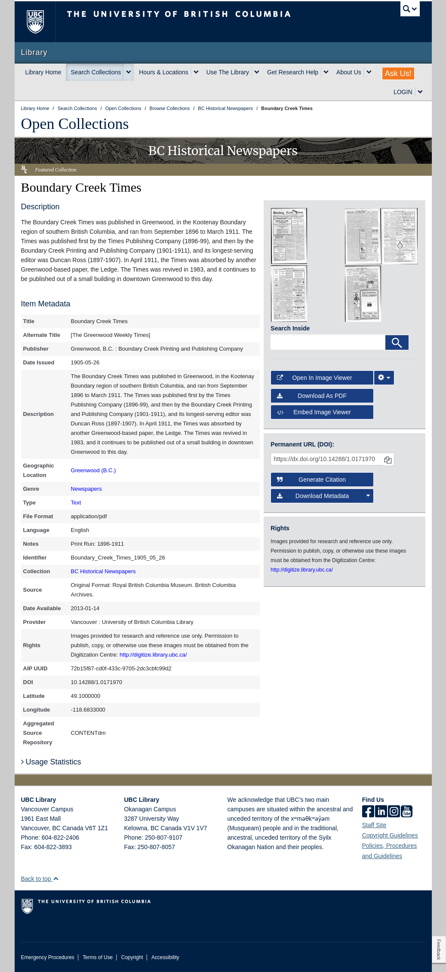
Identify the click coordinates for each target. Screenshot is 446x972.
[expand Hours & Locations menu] (196, 72)
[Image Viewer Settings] (384, 377)
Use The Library (227, 72)
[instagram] (394, 812)
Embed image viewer (314, 412)
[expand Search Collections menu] (128, 72)
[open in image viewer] (289, 235)
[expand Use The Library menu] (257, 72)
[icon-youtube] (406, 812)
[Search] (397, 342)
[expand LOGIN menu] (420, 92)
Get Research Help (292, 72)
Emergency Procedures (47, 957)
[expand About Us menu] (369, 72)
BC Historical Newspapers (103, 571)
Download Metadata (323, 495)
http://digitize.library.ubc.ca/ (153, 654)
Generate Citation (311, 479)
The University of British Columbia (41, 21)
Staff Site (374, 825)
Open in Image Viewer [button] (314, 377)
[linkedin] (381, 812)
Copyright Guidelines (390, 835)
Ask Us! (398, 73)
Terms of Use (98, 957)
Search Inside (290, 328)
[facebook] (368, 812)
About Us (348, 72)
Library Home (43, 72)
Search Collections (96, 72)
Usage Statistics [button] (51, 762)
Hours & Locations (163, 72)
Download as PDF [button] (312, 395)
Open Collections (75, 123)
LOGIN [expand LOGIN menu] (403, 92)
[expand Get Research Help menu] (326, 72)
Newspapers (86, 489)
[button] (55, 878)
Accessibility (165, 957)
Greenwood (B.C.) (93, 470)
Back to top (40, 878)
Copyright (132, 957)
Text (76, 502)
